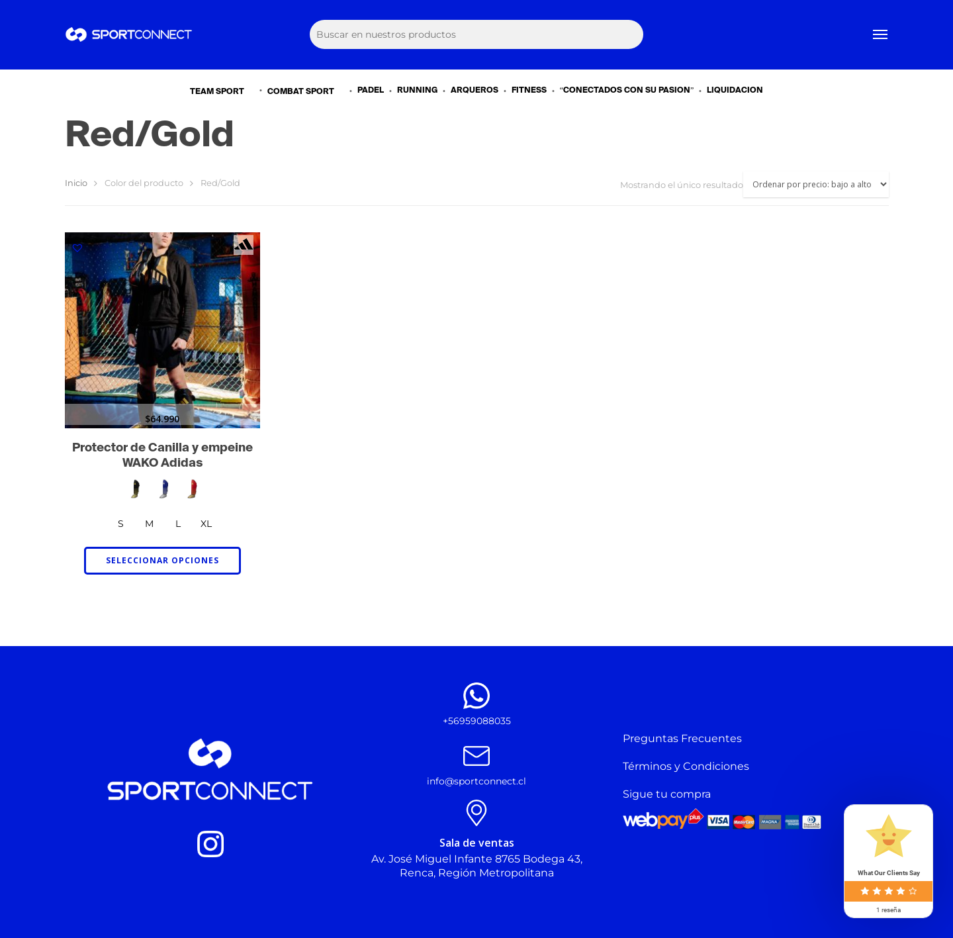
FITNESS (529, 91)
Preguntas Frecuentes (682, 738)
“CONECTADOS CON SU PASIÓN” (627, 91)
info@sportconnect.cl (476, 781)
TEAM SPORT (223, 91)
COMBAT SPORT (306, 91)
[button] (77, 248)
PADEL (370, 91)
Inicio (76, 183)
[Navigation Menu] (881, 35)
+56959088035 (477, 721)
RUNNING (417, 91)
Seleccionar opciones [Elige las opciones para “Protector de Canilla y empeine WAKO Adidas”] (162, 560)
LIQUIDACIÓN (735, 91)
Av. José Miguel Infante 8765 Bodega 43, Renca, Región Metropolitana (476, 866)
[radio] (135, 488)
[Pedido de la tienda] (816, 184)
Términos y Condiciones (686, 766)
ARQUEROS (474, 91)
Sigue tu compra (667, 794)
